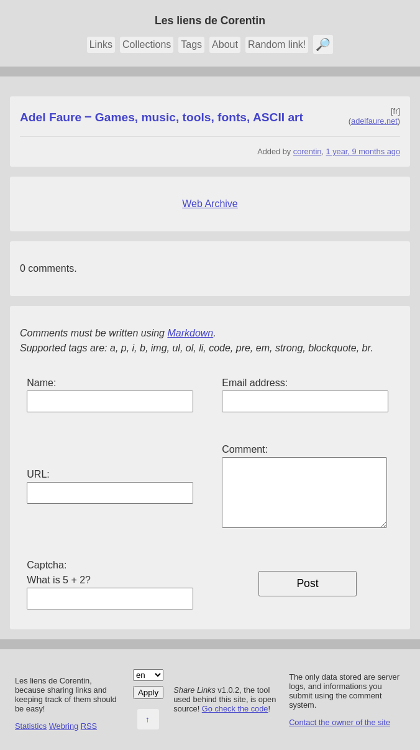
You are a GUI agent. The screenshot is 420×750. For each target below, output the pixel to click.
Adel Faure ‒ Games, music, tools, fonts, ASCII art (161, 117)
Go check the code (235, 708)
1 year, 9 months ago (363, 151)
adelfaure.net (374, 121)
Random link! (277, 44)
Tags (191, 44)
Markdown (190, 333)
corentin (307, 151)
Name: (41, 382)
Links (100, 44)
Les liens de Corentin (210, 20)
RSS (89, 726)
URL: (38, 474)
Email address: (255, 382)
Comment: (245, 449)
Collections (146, 44)
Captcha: (46, 565)
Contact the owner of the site (339, 722)
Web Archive (210, 203)
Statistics (31, 726)
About (225, 44)
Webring (63, 726)
